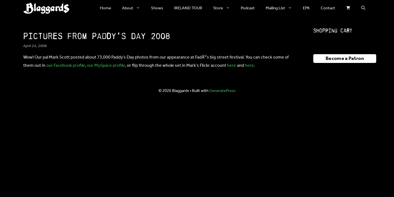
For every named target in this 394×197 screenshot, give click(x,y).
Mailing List (281, 8)
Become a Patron (345, 58)
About (134, 8)
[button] (363, 8)
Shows (157, 8)
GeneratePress (222, 91)
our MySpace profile (106, 65)
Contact (328, 8)
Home (105, 8)
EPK (306, 8)
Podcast (248, 8)
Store (224, 8)
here (231, 65)
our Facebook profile (65, 65)
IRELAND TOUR (188, 8)
